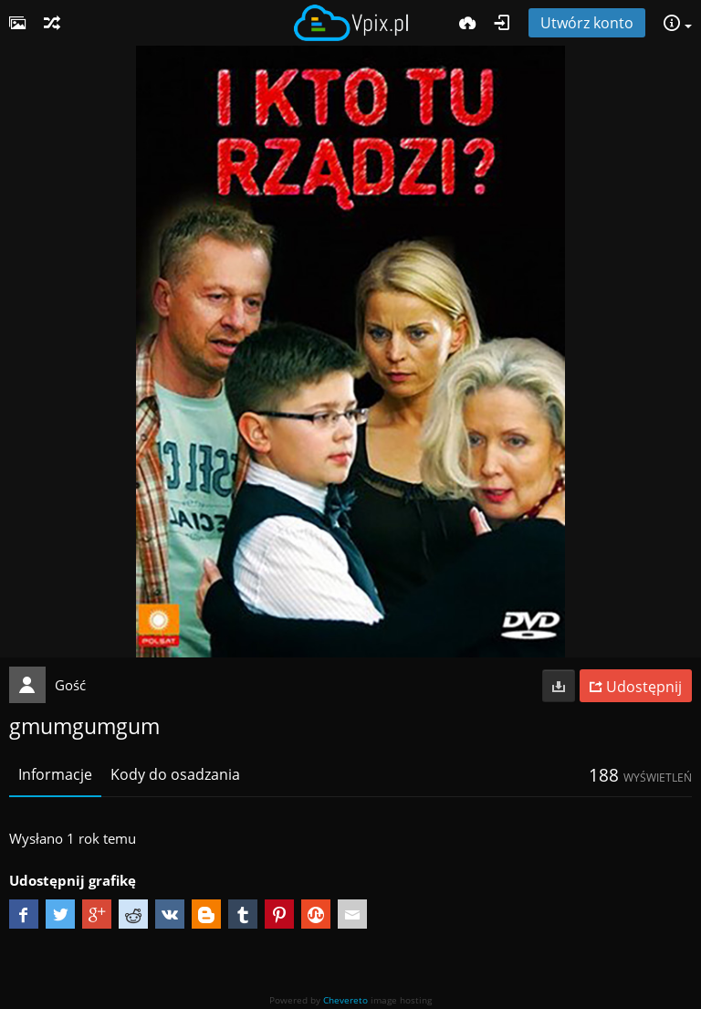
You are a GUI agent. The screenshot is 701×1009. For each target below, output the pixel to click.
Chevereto (345, 999)
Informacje (55, 774)
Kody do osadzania (175, 774)
